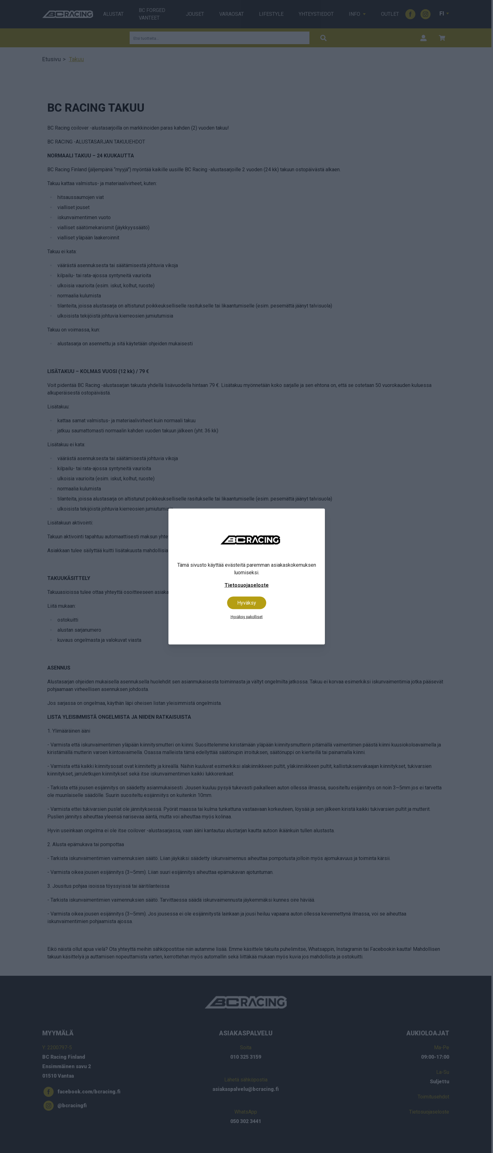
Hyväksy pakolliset (247, 617)
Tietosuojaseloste (247, 585)
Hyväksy (246, 603)
